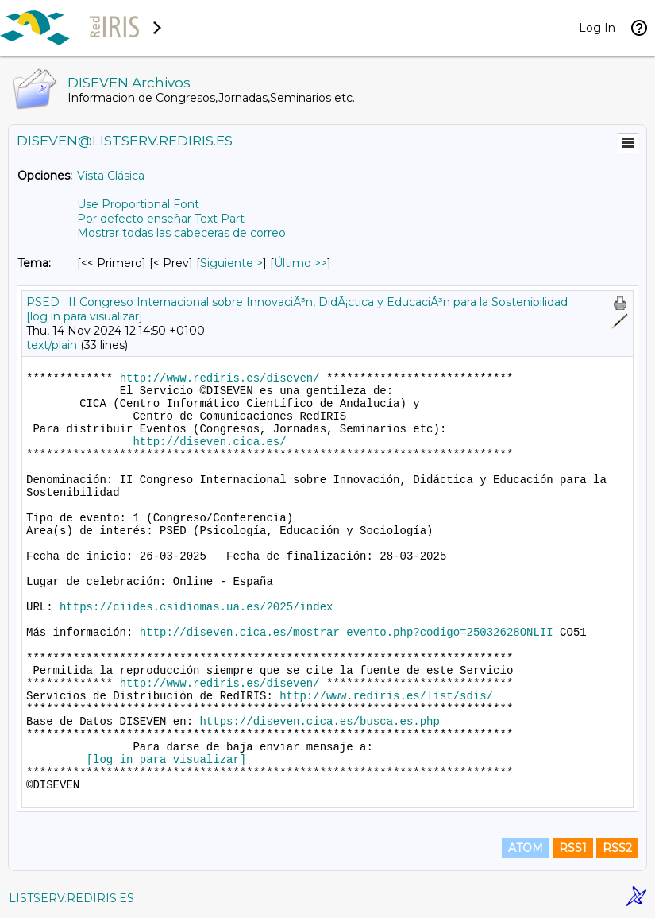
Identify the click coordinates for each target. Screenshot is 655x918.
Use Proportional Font (138, 204)
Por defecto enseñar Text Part (161, 218)
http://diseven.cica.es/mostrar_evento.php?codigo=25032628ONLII (346, 632)
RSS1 (573, 848)
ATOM (525, 848)
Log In (597, 28)
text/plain (51, 345)
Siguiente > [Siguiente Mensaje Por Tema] (231, 263)
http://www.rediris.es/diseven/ (220, 378)
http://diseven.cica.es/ (209, 442)
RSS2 (617, 848)
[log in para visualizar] (84, 316)
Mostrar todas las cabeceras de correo (181, 233)
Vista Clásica (110, 175)
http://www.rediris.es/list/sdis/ (386, 696)
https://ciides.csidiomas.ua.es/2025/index (196, 607)
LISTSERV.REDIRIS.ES (71, 898)
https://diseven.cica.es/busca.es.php (319, 721)
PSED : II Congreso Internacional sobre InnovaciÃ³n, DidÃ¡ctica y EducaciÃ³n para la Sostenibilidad (297, 302)
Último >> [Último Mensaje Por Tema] (300, 263)
